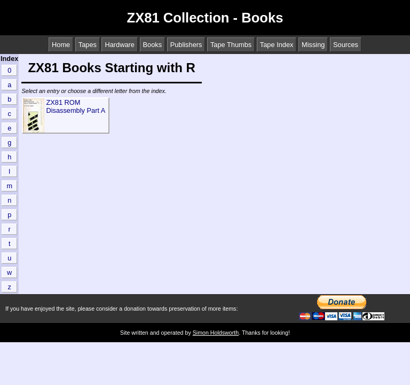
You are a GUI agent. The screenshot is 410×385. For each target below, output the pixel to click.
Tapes (87, 45)
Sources (345, 45)
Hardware (119, 45)
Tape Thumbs (230, 45)
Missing (313, 45)
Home (61, 45)
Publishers (186, 45)
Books (152, 45)
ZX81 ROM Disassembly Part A (75, 106)
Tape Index (277, 45)
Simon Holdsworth (216, 332)
